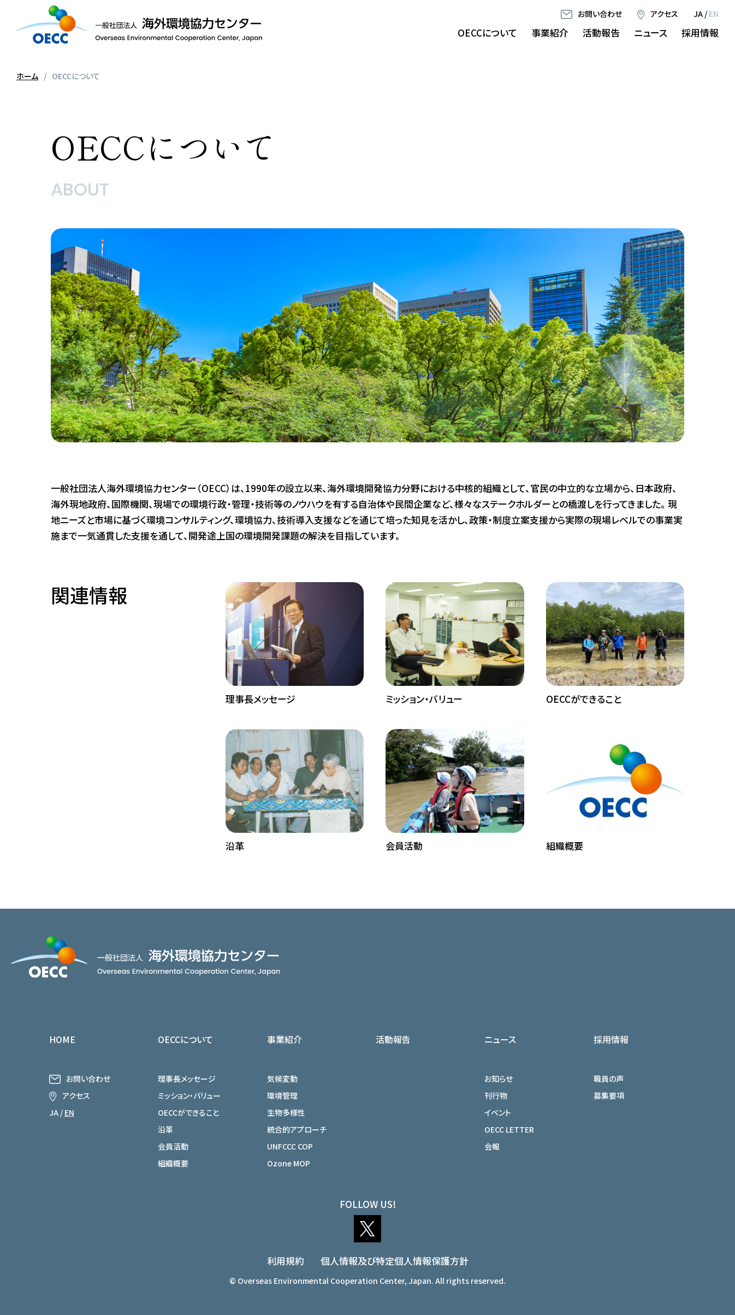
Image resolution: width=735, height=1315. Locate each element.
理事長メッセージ (187, 1078)
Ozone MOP (288, 1163)
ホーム (27, 75)
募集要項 (609, 1095)
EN (714, 13)
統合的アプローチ (297, 1129)
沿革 (165, 1129)
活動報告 (601, 32)
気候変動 (282, 1078)
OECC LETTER (509, 1129)
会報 (492, 1146)
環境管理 (282, 1095)
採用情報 (700, 32)
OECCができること (188, 1112)
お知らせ (498, 1078)
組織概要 (173, 1163)
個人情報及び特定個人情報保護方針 (395, 1260)
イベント (497, 1112)
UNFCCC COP (290, 1146)
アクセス (664, 13)
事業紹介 (549, 32)
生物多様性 (286, 1112)
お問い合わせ (600, 13)
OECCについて (487, 32)
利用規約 (285, 1260)
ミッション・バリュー (189, 1095)
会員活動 (173, 1146)
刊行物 (495, 1095)
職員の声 (609, 1078)
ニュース (650, 32)
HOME (62, 1039)
